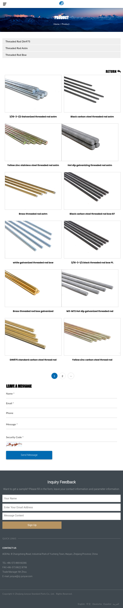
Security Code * (15, 437)
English (81, 604)
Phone (9, 412)
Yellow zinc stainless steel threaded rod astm (33, 165)
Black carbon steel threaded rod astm (92, 116)
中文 (88, 604)
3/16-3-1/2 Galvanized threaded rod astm (33, 116)
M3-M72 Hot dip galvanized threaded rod (89, 311)
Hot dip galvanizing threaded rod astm (90, 165)
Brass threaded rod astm (33, 213)
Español (107, 604)
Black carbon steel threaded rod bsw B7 (92, 213)
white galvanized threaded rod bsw (33, 262)
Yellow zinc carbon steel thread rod (92, 359)
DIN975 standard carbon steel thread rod (33, 359)
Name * (10, 393)
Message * (12, 424)
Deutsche (97, 604)
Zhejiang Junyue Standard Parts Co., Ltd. (34, 593)
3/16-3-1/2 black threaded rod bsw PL (92, 262)
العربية (116, 604)
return (113, 71)
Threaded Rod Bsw (16, 54)
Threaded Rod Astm (16, 48)
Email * (10, 403)
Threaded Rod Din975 (17, 41)
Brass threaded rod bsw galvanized (33, 311)
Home (56, 24)
